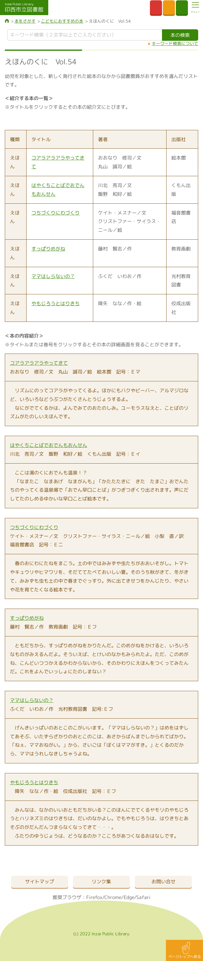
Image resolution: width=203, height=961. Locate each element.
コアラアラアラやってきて (39, 363)
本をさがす (25, 21)
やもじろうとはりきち (55, 303)
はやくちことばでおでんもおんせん (48, 445)
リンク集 (101, 881)
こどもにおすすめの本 (62, 21)
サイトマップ (39, 881)
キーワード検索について (175, 43)
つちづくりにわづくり (55, 212)
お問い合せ (163, 881)
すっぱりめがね (48, 248)
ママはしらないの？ (53, 276)
